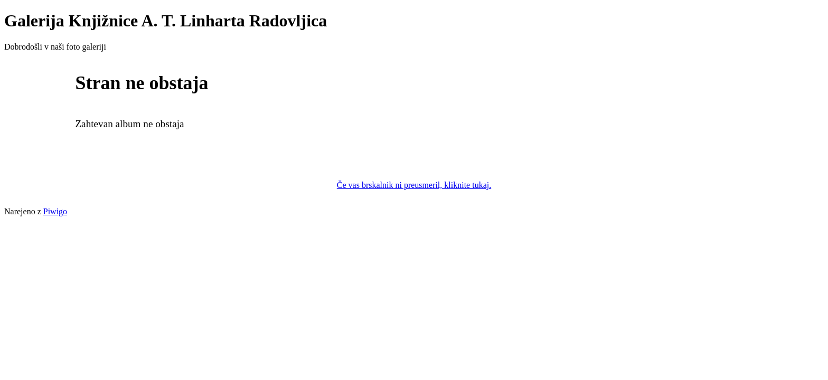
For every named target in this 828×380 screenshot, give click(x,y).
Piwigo (55, 211)
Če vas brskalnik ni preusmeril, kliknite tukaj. (414, 184)
